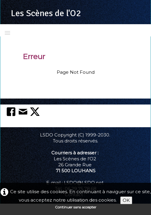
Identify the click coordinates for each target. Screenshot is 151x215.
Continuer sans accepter (75, 207)
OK (126, 200)
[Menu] (7, 32)
